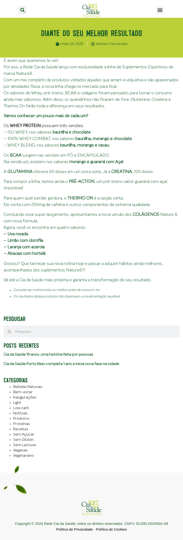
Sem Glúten (23, 440)
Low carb (21, 408)
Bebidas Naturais (27, 387)
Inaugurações (24, 397)
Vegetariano (23, 455)
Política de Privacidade (74, 529)
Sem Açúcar (23, 434)
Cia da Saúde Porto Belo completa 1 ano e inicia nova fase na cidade (61, 364)
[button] (22, 10)
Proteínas (21, 424)
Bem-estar (23, 392)
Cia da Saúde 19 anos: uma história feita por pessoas (48, 354)
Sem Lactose (24, 445)
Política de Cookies (111, 529)
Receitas (20, 429)
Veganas (20, 450)
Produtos (21, 418)
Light (17, 403)
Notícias (20, 413)
